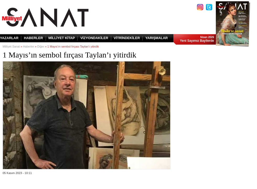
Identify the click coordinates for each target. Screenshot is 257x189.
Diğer (40, 46)
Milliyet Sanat (11, 46)
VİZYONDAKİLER (94, 38)
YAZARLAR (9, 38)
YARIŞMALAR (156, 38)
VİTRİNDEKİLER (127, 38)
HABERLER (33, 38)
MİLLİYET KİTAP (62, 38)
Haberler (28, 46)
